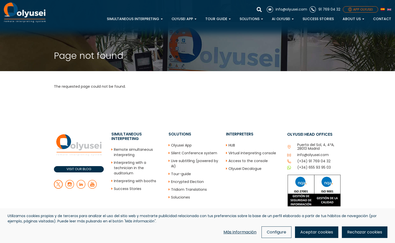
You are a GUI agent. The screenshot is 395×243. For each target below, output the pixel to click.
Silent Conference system (194, 153)
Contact (382, 18)
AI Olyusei (283, 18)
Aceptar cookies (316, 232)
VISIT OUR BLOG (79, 169)
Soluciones (180, 197)
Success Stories (318, 18)
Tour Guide (218, 18)
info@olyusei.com (313, 154)
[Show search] (260, 9)
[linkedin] (81, 187)
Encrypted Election (187, 181)
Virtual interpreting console (252, 153)
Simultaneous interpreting (135, 18)
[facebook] (69, 187)
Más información (239, 232)
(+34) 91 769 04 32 (314, 161)
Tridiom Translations (189, 189)
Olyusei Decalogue (244, 168)
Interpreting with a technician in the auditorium (130, 168)
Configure (276, 232)
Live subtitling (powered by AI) (194, 163)
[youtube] (92, 187)
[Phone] (325, 9)
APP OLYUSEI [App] (360, 9)
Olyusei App (184, 18)
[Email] (287, 9)
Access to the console (248, 160)
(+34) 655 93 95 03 (314, 167)
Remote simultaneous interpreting (133, 152)
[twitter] (58, 187)
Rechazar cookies (364, 232)
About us (353, 18)
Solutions (251, 18)
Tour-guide (181, 173)
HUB (231, 145)
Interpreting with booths (135, 180)
